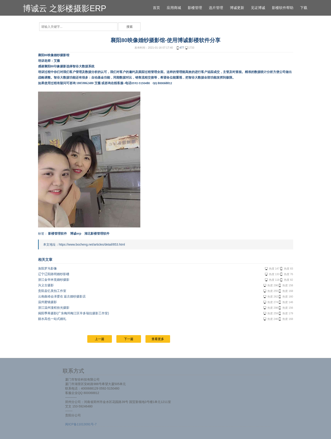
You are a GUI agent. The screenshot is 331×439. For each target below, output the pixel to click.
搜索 (129, 26)
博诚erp (75, 233)
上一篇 (99, 339)
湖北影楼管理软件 (96, 233)
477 (180, 48)
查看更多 (158, 339)
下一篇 (128, 339)
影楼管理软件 (57, 233)
